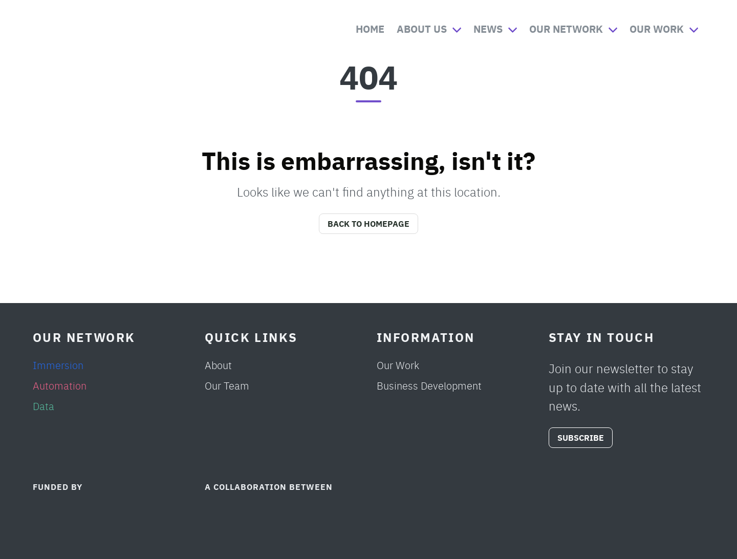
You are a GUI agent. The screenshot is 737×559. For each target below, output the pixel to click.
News (488, 28)
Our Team (227, 385)
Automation (59, 385)
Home (370, 28)
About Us (422, 28)
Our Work (657, 28)
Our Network (566, 28)
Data (43, 406)
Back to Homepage (368, 223)
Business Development (429, 385)
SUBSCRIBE (580, 437)
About (218, 365)
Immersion (58, 365)
